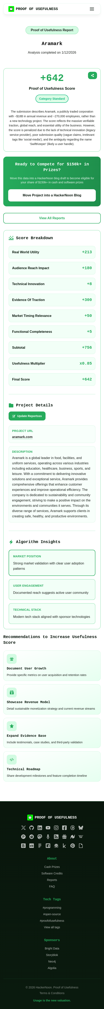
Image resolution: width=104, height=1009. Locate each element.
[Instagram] (56, 828)
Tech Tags (52, 899)
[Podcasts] (48, 837)
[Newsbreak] (72, 837)
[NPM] (48, 846)
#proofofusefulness (52, 920)
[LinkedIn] (39, 828)
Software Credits (52, 873)
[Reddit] (31, 837)
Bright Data (52, 948)
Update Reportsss (27, 416)
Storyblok (52, 955)
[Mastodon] (39, 837)
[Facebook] (64, 828)
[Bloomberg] (23, 846)
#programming (52, 907)
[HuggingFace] (56, 846)
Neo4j (52, 961)
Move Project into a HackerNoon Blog (52, 195)
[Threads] (72, 828)
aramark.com (22, 437)
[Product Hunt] (23, 837)
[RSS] (56, 837)
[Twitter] (23, 828)
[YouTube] (48, 828)
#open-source (52, 914)
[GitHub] (31, 828)
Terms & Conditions (52, 993)
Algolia (52, 968)
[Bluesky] (80, 828)
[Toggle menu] (92, 9)
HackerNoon (44, 987)
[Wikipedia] (80, 837)
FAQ (52, 886)
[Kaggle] (64, 846)
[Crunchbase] (31, 846)
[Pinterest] (72, 846)
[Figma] (39, 846)
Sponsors (52, 940)
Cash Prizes (52, 866)
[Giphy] (80, 846)
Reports (52, 880)
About (52, 858)
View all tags (52, 927)
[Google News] (64, 837)
